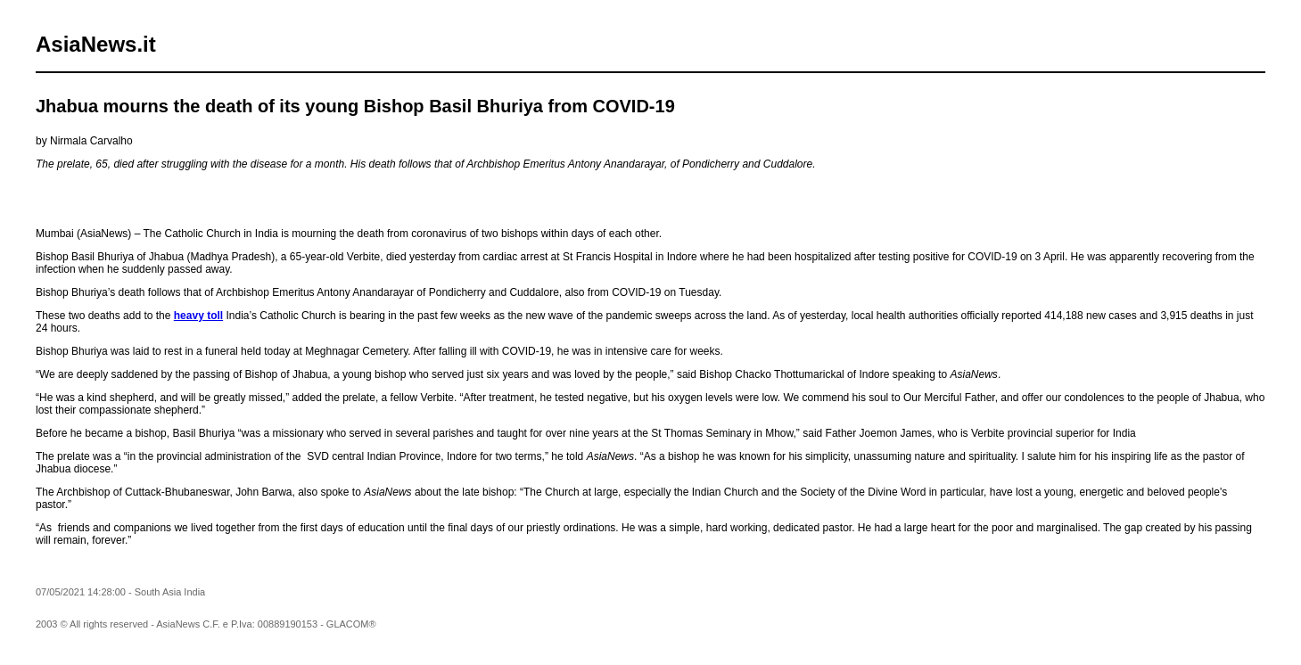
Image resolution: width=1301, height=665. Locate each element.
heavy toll (198, 315)
